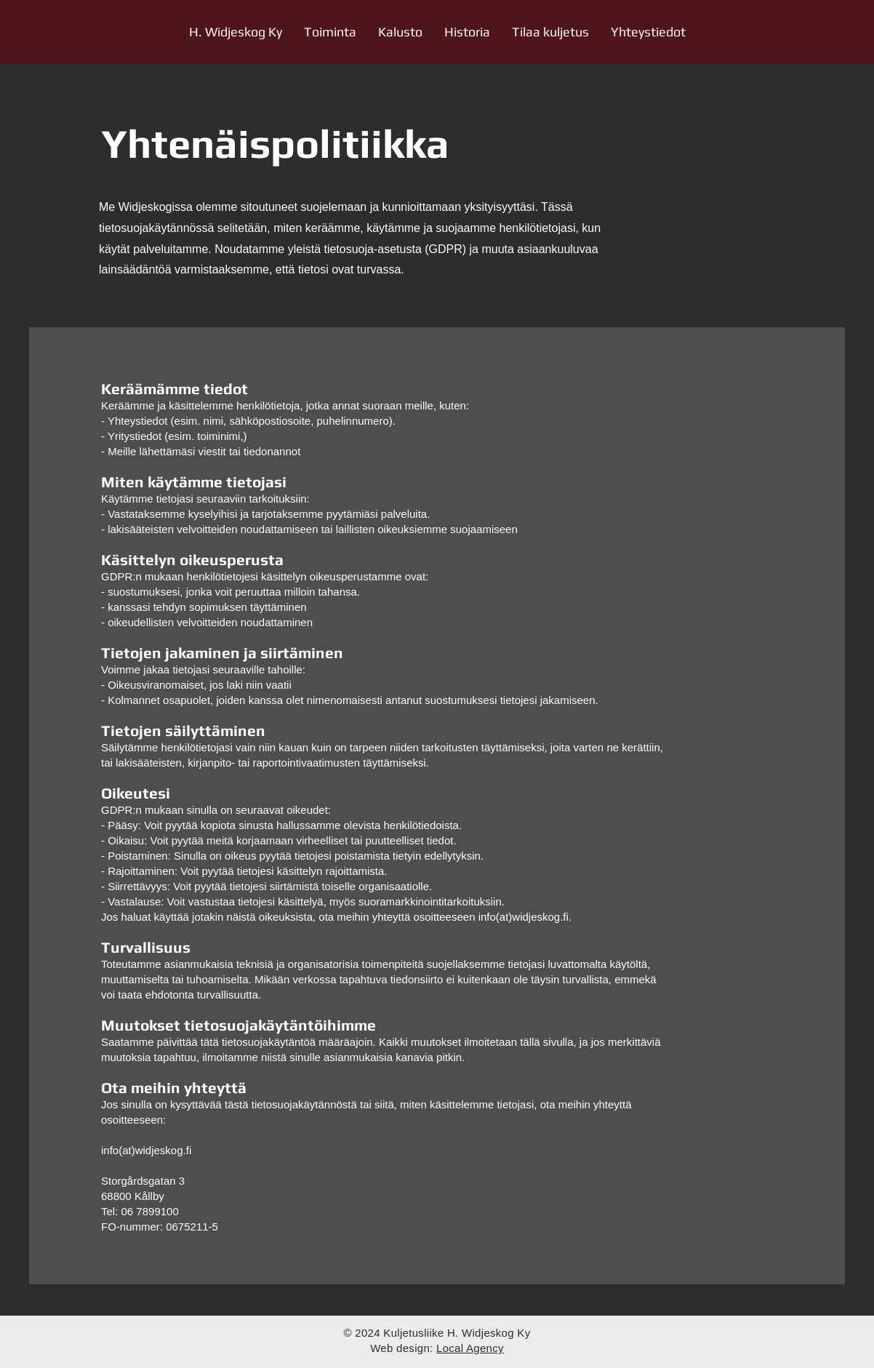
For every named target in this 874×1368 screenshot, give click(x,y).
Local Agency (470, 1348)
